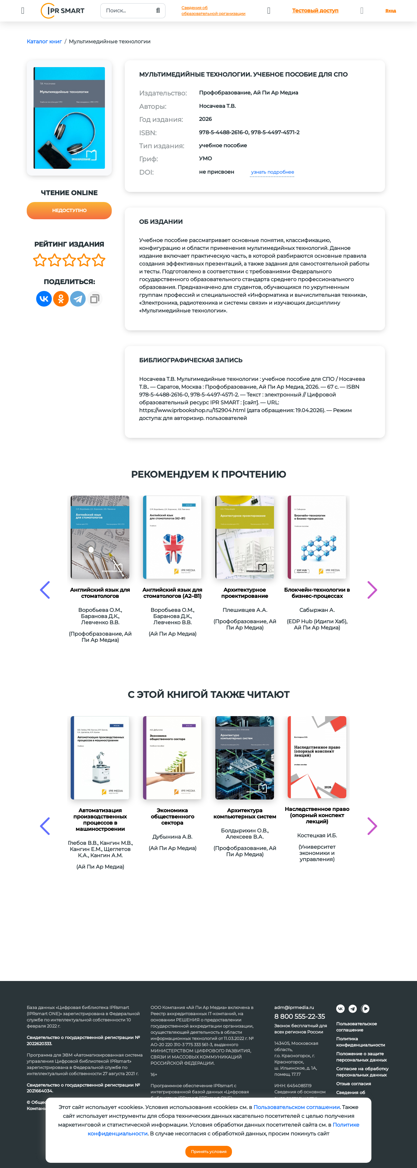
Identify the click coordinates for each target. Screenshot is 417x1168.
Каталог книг (44, 41)
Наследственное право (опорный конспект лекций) (317, 815)
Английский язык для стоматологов (100, 593)
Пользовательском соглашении (296, 1107)
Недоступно (69, 210)
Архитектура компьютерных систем (244, 813)
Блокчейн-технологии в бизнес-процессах (317, 593)
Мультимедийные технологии (110, 41)
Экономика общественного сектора (172, 816)
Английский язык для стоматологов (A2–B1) (172, 593)
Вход (390, 10)
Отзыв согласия (353, 1083)
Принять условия (208, 1151)
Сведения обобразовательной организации (213, 10)
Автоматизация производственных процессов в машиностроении (100, 819)
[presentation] (45, 590)
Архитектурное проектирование (244, 593)
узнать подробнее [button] (272, 172)
